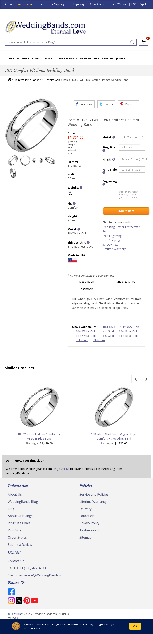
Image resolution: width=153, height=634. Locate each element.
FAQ (133, 4)
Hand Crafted (103, 58)
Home (41, 4)
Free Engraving (76, 4)
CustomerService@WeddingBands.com (36, 575)
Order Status (17, 537)
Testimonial (87, 289)
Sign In (143, 4)
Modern (85, 58)
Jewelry (121, 58)
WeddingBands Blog (23, 501)
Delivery (85, 509)
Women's (23, 58)
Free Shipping (56, 4)
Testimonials (89, 530)
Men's (10, 58)
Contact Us (16, 561)
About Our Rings (20, 516)
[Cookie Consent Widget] (76, 626)
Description (87, 281)
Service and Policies (93, 494)
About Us (15, 494)
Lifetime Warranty (118, 4)
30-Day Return (96, 4)
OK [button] (135, 626)
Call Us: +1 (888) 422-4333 (27, 568)
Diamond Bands (66, 58)
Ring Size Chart (126, 281)
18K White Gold (51, 80)
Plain (49, 58)
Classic (37, 58)
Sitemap (85, 537)
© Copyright (15, 614)
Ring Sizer (15, 530)
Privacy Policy (89, 523)
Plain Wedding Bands (26, 80)
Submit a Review (20, 544)
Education (86, 516)
